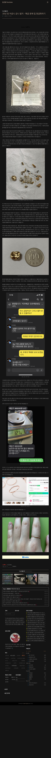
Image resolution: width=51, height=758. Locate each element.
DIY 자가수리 (32, 674)
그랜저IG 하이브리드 (34, 678)
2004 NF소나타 (33, 676)
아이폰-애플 (32, 680)
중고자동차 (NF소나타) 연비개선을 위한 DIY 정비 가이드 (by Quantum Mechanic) (36, 637)
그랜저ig (13, 676)
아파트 (7, 684)
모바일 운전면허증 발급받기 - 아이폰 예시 (11, 611)
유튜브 (7, 714)
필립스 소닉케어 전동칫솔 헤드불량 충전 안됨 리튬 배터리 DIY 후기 (36, 659)
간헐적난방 (8, 681)
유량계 (7, 674)
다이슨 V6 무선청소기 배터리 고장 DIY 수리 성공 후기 (36, 643)
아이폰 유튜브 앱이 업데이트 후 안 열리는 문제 (12, 613)
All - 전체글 (28, 669)
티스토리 (13, 674)
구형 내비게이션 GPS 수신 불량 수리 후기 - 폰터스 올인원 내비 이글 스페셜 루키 (36, 639)
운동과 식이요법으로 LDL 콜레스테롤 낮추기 (11, 619)
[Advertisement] (25, 572)
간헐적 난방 (22, 681)
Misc (28, 699)
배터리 (7, 689)
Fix (27, 671)
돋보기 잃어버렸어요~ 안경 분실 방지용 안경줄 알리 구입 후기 (15, 621)
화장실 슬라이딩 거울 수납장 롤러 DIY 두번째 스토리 (36, 657)
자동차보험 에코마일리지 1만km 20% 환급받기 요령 (36, 641)
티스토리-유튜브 (33, 687)
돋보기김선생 (26, 756)
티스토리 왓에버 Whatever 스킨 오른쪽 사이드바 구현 (36, 649)
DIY (24, 674)
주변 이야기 (32, 703)
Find (4, 607)
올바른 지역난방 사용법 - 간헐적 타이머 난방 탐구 (15, 640)
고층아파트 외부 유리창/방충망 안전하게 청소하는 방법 (36, 645)
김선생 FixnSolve (7, 2)
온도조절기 (8, 686)
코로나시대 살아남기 (34, 701)
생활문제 (9, 607)
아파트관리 (32, 686)
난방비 (18, 674)
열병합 (23, 679)
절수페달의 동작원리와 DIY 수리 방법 (34, 647)
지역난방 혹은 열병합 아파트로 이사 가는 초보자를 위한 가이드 (36, 631)
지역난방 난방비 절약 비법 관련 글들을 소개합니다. (15, 642)
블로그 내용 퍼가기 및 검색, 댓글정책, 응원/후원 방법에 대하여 (15, 638)
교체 (15, 681)
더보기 (23, 671)
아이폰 (23, 686)
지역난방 (14, 684)
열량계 (7, 676)
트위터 (7, 716)
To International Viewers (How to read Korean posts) (15, 636)
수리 (7, 679)
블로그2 (13, 714)
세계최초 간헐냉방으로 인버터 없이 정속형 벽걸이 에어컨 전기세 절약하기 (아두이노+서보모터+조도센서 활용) (36, 635)
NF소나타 (15, 679)
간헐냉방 (16, 686)
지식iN (13, 716)
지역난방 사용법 (21, 676)
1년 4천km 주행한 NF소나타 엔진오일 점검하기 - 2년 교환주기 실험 (36, 653)
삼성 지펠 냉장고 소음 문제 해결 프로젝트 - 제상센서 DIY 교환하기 (36, 651)
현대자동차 (22, 684)
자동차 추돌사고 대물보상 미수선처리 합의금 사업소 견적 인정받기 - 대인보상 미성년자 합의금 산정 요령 (23, 617)
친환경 (31, 697)
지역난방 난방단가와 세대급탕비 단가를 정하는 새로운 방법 (36, 633)
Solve (28, 681)
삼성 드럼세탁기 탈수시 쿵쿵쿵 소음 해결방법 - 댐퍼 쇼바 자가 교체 (36, 655)
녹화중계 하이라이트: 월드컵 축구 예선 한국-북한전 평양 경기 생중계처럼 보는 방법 (19, 623)
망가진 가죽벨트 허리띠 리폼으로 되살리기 (11, 615)
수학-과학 (32, 684)
